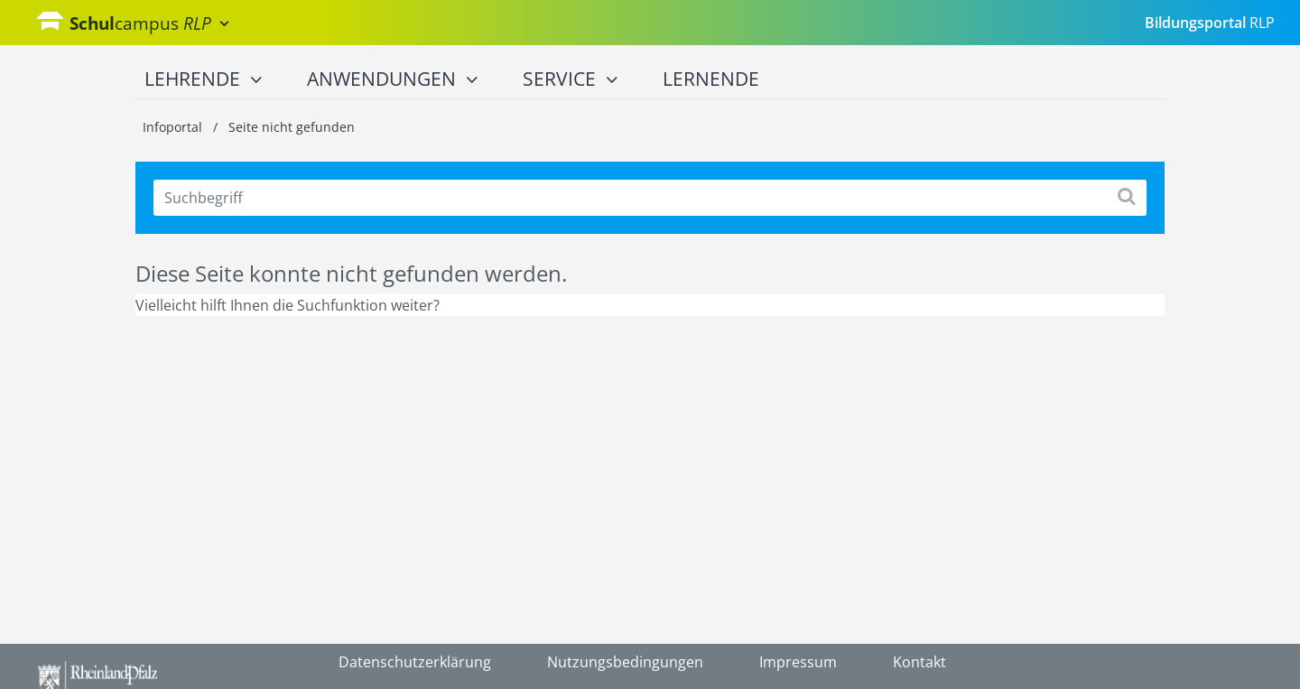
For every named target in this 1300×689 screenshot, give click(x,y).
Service (570, 79)
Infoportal (174, 126)
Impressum (798, 662)
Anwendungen (392, 79)
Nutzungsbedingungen (625, 662)
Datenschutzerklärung (415, 662)
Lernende (711, 78)
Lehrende (203, 79)
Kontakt (919, 662)
